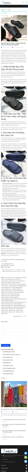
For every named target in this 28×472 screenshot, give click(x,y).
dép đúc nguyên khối (13, 297)
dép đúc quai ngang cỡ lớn (7, 305)
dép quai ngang (12, 285)
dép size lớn (4, 290)
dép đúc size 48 (12, 310)
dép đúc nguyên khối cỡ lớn (20, 298)
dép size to (9, 290)
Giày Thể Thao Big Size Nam (9, 368)
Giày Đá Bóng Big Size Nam (9, 351)
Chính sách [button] (14, 468)
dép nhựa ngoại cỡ (13, 284)
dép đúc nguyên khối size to (20, 302)
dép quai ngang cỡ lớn (6, 287)
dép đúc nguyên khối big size (7, 298)
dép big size (18, 277)
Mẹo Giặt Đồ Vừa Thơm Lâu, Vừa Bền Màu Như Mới (14, 409)
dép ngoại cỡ (4, 282)
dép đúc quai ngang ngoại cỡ (19, 305)
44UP (5, 277)
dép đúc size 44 (4, 308)
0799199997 (5, 459)
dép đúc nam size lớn (6, 295)
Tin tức (3, 378)
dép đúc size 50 (4, 312)
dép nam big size (9, 279)
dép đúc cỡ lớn (4, 292)
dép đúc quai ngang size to (20, 307)
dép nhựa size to (4, 285)
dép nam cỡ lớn (17, 279)
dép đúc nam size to (15, 295)
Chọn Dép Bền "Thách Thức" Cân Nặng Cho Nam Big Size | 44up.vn (13, 425)
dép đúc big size (20, 290)
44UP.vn (3, 253)
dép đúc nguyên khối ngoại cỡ (7, 300)
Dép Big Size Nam (7, 362)
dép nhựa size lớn (22, 284)
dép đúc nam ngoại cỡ (15, 294)
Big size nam (10, 277)
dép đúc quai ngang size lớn (7, 307)
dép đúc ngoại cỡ (5, 297)
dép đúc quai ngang (5, 303)
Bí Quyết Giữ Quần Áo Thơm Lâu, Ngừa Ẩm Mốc (12, 437)
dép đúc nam (11, 292)
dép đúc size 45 (12, 308)
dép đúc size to (4, 313)
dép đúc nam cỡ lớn (5, 294)
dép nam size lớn (13, 280)
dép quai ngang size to (17, 289)
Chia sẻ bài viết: (16, 316)
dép (14, 277)
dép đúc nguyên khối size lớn (7, 302)
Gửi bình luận (6, 345)
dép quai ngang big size (21, 285)
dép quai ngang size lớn (6, 289)
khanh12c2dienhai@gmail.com (9, 461)
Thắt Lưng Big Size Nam (8, 373)
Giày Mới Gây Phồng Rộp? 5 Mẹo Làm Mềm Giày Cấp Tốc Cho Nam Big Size (14, 431)
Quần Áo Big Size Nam (8, 357)
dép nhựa (10, 282)
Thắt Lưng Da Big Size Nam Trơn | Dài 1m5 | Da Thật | (14, 419)
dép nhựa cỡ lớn (4, 284)
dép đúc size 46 (19, 308)
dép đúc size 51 (12, 312)
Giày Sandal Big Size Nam (8, 371)
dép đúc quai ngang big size (16, 303)
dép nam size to (21, 280)
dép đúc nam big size (19, 292)
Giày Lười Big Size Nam (8, 360)
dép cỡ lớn (24, 277)
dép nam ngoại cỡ (5, 280)
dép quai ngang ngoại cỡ (17, 287)
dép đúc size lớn (19, 312)
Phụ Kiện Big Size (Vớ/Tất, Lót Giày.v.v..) (11, 354)
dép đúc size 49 (19, 310)
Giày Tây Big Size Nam (8, 365)
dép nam (3, 279)
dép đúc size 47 (4, 310)
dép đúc (14, 290)
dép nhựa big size (16, 282)
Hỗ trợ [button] (14, 465)
